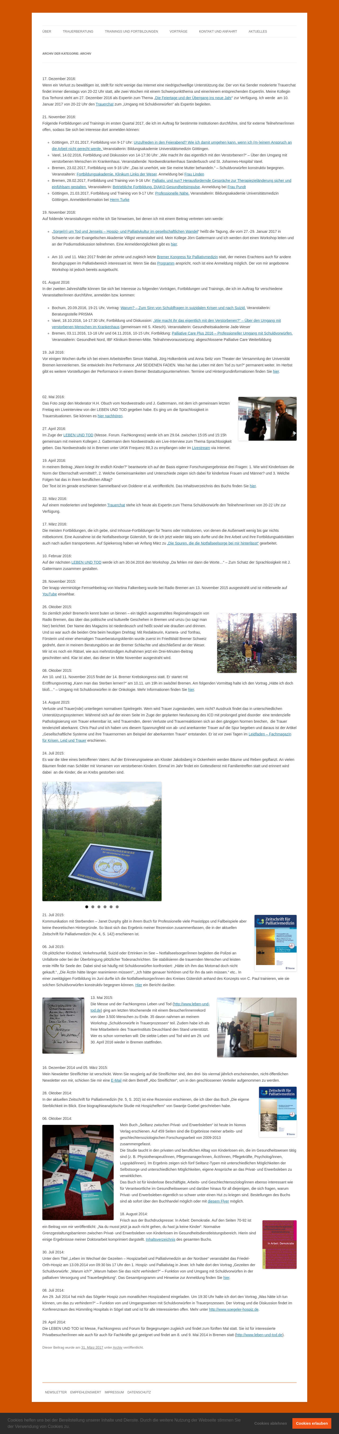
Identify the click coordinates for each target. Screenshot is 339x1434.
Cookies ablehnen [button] (270, 1423)
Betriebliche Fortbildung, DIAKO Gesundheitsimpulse (156, 187)
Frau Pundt (237, 187)
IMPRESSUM (114, 1392)
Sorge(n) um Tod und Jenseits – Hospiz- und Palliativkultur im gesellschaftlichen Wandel (125, 231)
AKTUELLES (258, 31)
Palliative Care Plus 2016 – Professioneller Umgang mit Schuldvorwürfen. (232, 333)
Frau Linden (194, 174)
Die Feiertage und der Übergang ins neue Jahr (193, 98)
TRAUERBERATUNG (78, 31)
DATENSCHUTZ (139, 1392)
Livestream (201, 448)
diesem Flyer (218, 1201)
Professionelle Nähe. (172, 193)
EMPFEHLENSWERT (85, 1392)
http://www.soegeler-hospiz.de (233, 1309)
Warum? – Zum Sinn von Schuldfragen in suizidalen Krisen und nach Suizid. (183, 308)
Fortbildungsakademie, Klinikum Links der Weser (117, 174)
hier (174, 244)
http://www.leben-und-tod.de (259, 1335)
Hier (138, 985)
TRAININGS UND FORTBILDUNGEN (131, 31)
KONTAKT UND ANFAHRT (218, 31)
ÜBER (46, 31)
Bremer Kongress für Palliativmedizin (187, 257)
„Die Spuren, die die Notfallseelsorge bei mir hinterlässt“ (213, 543)
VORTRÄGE (179, 31)
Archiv (117, 1347)
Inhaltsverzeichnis (160, 1239)
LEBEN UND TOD (78, 435)
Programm (165, 263)
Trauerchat (104, 104)
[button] (72, 1427)
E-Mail (116, 1080)
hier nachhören (110, 416)
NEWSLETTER (56, 1392)
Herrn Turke (120, 200)
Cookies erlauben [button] (312, 1423)
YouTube (49, 594)
